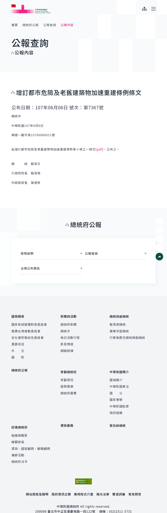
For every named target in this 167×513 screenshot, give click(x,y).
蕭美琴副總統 (119, 328)
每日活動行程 (70, 334)
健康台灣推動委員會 (26, 328)
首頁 (14, 25)
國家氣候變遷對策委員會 (29, 321)
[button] (159, 256)
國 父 (116, 387)
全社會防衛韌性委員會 (27, 334)
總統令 (65, 328)
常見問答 (134, 485)
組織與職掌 (19, 426)
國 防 (17, 354)
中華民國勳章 (119, 400)
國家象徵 (116, 393)
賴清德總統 (118, 321)
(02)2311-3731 (120, 503)
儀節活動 (17, 446)
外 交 (17, 347)
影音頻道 (66, 341)
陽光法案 (102, 485)
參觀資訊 (66, 374)
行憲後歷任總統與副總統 (127, 334)
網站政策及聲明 (37, 485)
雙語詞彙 (118, 485)
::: (2, 2)
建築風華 (66, 381)
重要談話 (17, 341)
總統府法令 (19, 453)
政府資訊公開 (61, 485)
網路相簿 (66, 347)
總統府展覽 (68, 387)
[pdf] (99, 149)
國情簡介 (116, 374)
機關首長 (17, 433)
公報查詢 (49, 25)
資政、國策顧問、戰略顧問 (30, 440)
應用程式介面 (83, 485)
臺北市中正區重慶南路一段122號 (71, 503)
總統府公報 (30, 25)
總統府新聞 (68, 321)
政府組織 (116, 407)
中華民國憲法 (119, 381)
